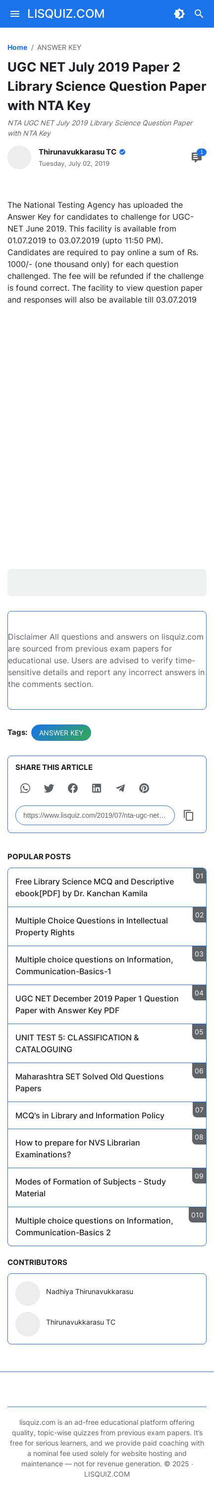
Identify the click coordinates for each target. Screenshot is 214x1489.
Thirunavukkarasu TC (80, 1322)
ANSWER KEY (61, 732)
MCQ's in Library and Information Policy (89, 1115)
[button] (25, 788)
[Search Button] (199, 14)
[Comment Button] (197, 157)
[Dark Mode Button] (179, 14)
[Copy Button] (189, 815)
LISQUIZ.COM (66, 13)
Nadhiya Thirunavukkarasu (89, 1291)
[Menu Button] (15, 14)
